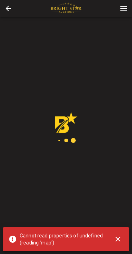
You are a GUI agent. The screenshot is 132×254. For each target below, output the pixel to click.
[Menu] (123, 8)
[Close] (117, 239)
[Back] (8, 8)
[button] (8, 8)
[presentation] (66, 8)
